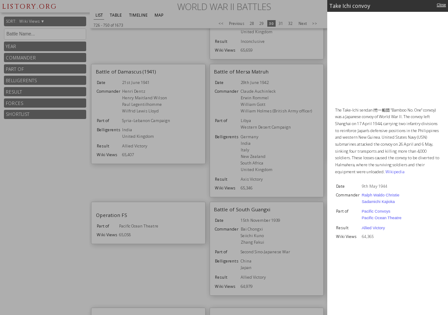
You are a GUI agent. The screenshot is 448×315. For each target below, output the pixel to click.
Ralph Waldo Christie (380, 195)
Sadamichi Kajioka (378, 202)
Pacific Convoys (376, 211)
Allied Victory (373, 228)
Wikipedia (394, 172)
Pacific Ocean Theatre (382, 218)
